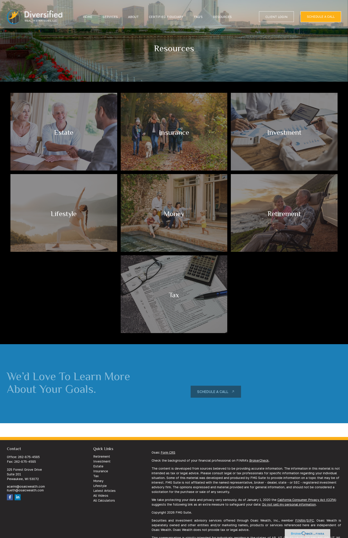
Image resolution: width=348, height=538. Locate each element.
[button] (87, 12)
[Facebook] (10, 497)
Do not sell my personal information (289, 504)
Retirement (101, 456)
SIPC (310, 520)
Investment (102, 461)
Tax (96, 476)
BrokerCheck (259, 460)
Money (98, 481)
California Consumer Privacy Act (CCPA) (306, 500)
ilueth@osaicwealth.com (25, 490)
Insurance (100, 471)
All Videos (100, 495)
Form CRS (168, 452)
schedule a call (212, 391)
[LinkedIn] (18, 497)
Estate (98, 466)
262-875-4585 (29, 457)
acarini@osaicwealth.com (26, 486)
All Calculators (104, 500)
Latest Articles (104, 490)
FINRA (300, 520)
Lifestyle (100, 486)
